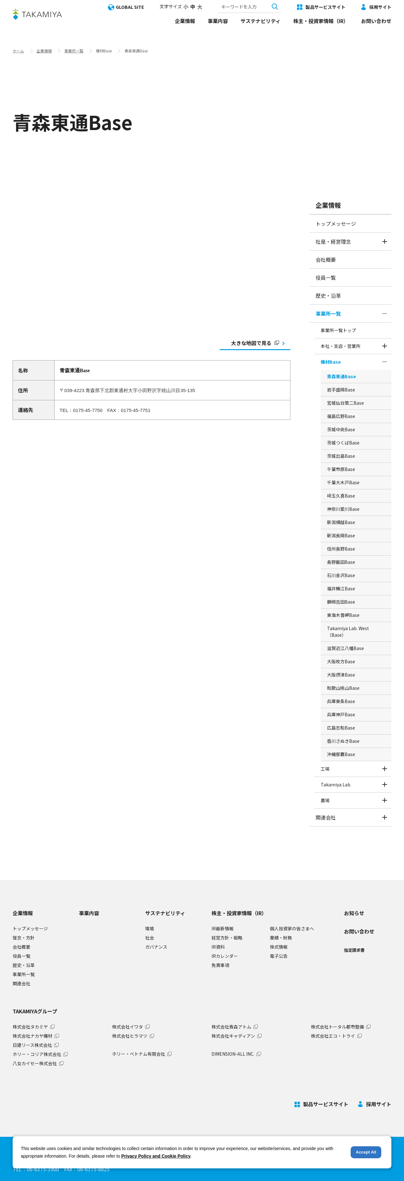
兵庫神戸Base (341, 714)
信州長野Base (341, 549)
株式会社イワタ (127, 1026)
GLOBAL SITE (130, 7)
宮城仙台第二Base (345, 403)
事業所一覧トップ (338, 330)
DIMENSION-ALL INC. (232, 1054)
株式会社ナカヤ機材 (32, 1036)
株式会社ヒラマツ (129, 1036)
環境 (149, 928)
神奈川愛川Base (343, 509)
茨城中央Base (341, 429)
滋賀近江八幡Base (345, 648)
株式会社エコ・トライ (333, 1036)
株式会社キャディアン (233, 1036)
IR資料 (218, 947)
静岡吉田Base (341, 602)
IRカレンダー (224, 956)
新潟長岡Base (341, 535)
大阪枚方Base (341, 661)
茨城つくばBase (343, 442)
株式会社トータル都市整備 (337, 1026)
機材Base (331, 362)
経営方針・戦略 (226, 937)
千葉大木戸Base (343, 482)
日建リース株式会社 (32, 1045)
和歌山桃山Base (343, 688)
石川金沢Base (341, 575)
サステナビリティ (261, 21)
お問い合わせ (376, 21)
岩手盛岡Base (341, 389)
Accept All (366, 1152)
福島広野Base (341, 416)
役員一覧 (326, 277)
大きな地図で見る (255, 343)
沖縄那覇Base (341, 754)
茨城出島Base (341, 456)
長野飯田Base (341, 562)
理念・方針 (24, 937)
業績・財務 (281, 937)
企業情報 (185, 21)
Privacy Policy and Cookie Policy (155, 1156)
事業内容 (218, 21)
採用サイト (380, 7)
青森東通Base (341, 376)
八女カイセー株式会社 (35, 1063)
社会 (149, 937)
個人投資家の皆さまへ (292, 928)
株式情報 (279, 947)
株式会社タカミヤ (30, 1026)
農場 (325, 800)
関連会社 (326, 817)
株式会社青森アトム (231, 1026)
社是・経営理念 (333, 241)
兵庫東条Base (341, 701)
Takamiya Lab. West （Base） (348, 631)
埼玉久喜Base (341, 495)
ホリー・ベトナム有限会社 (138, 1054)
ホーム (18, 50)
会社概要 (326, 259)
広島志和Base (341, 728)
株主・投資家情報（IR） (320, 21)
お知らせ (354, 913)
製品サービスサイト (325, 7)
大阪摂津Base (341, 674)
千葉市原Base (341, 469)
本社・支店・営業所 (340, 346)
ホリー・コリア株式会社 (37, 1054)
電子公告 (279, 956)
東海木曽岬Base (343, 615)
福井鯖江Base (341, 588)
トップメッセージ (336, 223)
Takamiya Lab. (336, 784)
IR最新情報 (222, 928)
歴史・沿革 (328, 295)
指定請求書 (354, 950)
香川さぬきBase (343, 741)
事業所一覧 (73, 50)
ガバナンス (156, 947)
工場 (325, 769)
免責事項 (220, 965)
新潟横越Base (341, 522)
